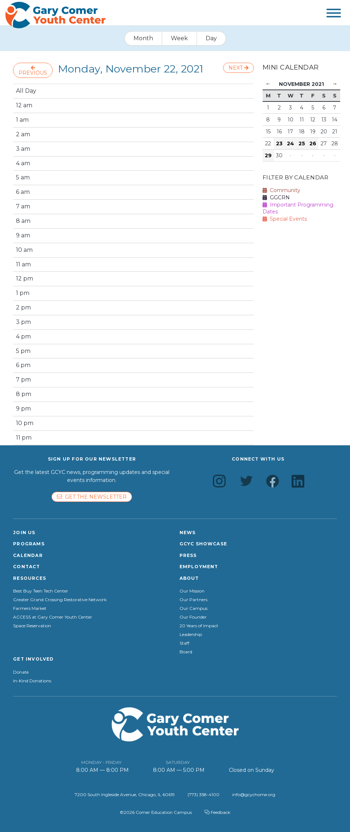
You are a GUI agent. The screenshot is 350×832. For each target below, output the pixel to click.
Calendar (28, 555)
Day (211, 38)
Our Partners (193, 599)
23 (279, 143)
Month (143, 38)
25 (301, 143)
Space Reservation (32, 625)
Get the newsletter (92, 497)
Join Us (24, 532)
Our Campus (193, 608)
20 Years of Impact (199, 625)
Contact (26, 566)
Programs (29, 543)
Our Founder (193, 617)
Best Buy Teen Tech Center (40, 591)
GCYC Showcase (203, 543)
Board (186, 651)
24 (290, 143)
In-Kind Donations (32, 680)
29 (268, 155)
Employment (199, 566)
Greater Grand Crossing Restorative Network (60, 599)
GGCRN (276, 197)
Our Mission (192, 591)
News (188, 532)
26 (312, 143)
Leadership (191, 634)
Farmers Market (29, 608)
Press (188, 555)
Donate (21, 672)
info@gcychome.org (253, 794)
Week (179, 38)
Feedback (217, 812)
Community (281, 190)
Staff (184, 643)
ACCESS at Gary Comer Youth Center (52, 617)
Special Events (285, 219)
